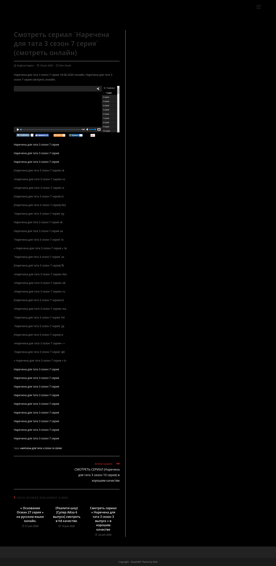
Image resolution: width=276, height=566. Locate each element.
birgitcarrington (25, 65)
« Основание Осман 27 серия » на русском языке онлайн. (30, 514)
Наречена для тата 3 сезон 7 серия (36, 144)
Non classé (65, 65)
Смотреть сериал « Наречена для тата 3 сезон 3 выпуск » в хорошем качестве (103, 519)
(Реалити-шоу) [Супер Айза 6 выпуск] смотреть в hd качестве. (66, 514)
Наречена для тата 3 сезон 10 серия (41, 448)
